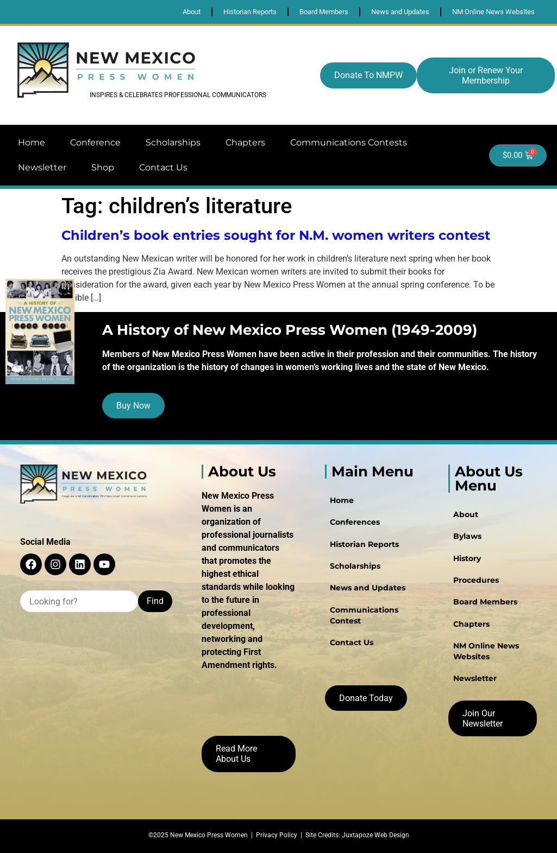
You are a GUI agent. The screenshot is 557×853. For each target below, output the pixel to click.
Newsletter (42, 167)
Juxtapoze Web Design (375, 835)
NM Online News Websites (485, 650)
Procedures (475, 579)
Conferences (354, 522)
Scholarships (173, 142)
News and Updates (367, 587)
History (466, 558)
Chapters (245, 142)
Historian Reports (363, 544)
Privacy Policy (276, 835)
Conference (95, 142)
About (465, 514)
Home (31, 142)
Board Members (485, 601)
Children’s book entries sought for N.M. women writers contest (275, 235)
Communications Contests (348, 142)
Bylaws (467, 536)
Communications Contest (363, 614)
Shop (102, 167)
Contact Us (163, 167)
